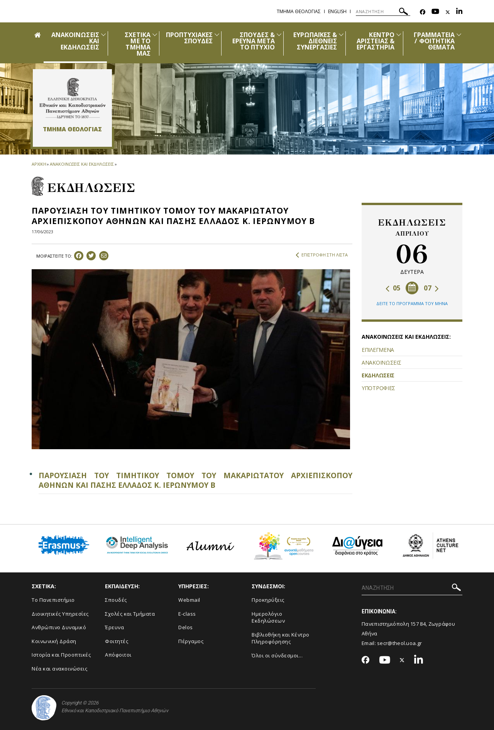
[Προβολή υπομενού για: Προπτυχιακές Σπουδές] (217, 34)
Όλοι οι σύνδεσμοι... (277, 655)
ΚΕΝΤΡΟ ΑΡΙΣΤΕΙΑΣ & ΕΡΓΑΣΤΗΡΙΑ (375, 41)
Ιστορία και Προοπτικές (61, 654)
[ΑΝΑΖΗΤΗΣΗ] (383, 11)
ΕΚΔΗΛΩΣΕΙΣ (378, 375)
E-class (187, 613)
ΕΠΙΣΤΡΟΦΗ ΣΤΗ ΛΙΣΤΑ (322, 255)
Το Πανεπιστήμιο (53, 599)
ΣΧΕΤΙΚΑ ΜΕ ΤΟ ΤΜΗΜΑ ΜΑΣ (137, 44)
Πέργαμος (190, 641)
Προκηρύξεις (268, 599)
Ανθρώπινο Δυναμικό (59, 627)
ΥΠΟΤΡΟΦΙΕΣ (378, 388)
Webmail (189, 599)
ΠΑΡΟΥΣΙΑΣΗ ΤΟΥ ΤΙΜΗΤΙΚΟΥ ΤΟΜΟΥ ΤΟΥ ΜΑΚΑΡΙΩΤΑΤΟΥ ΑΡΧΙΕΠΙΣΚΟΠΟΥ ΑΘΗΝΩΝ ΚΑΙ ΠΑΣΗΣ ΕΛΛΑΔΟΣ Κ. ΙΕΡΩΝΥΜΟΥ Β (195, 480)
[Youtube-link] (435, 12)
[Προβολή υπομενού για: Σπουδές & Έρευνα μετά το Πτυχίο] (279, 34)
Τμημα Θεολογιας (299, 11)
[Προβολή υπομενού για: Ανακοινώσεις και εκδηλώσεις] (103, 34)
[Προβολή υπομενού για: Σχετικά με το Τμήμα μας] (155, 34)
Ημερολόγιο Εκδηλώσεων (268, 617)
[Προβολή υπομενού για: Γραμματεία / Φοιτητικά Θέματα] (459, 34)
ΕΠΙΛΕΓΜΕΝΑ (378, 349)
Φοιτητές (116, 641)
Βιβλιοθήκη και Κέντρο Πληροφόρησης (281, 638)
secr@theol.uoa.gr (399, 643)
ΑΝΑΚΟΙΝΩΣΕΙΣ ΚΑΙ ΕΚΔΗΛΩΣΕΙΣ (81, 164)
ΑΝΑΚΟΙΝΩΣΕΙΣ (381, 362)
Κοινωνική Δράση (54, 641)
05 (393, 288)
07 (431, 288)
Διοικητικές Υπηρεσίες (60, 613)
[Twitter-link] (447, 12)
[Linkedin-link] (459, 12)
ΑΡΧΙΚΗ (39, 164)
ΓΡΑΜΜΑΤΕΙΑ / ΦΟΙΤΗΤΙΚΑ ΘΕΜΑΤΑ (434, 41)
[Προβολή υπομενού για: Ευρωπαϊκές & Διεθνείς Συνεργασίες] (341, 34)
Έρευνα (114, 627)
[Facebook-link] (422, 12)
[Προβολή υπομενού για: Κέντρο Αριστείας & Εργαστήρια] (398, 34)
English (337, 11)
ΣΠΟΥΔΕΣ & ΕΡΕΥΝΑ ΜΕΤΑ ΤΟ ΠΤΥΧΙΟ (253, 41)
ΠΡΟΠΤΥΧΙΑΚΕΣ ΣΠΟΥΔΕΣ (189, 38)
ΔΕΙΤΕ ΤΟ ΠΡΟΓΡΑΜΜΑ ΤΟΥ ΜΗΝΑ (412, 303)
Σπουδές (116, 599)
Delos (185, 627)
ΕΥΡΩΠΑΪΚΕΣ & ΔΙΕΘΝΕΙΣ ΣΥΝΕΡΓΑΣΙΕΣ (315, 41)
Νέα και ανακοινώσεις (59, 668)
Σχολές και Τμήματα (130, 613)
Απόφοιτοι (118, 654)
